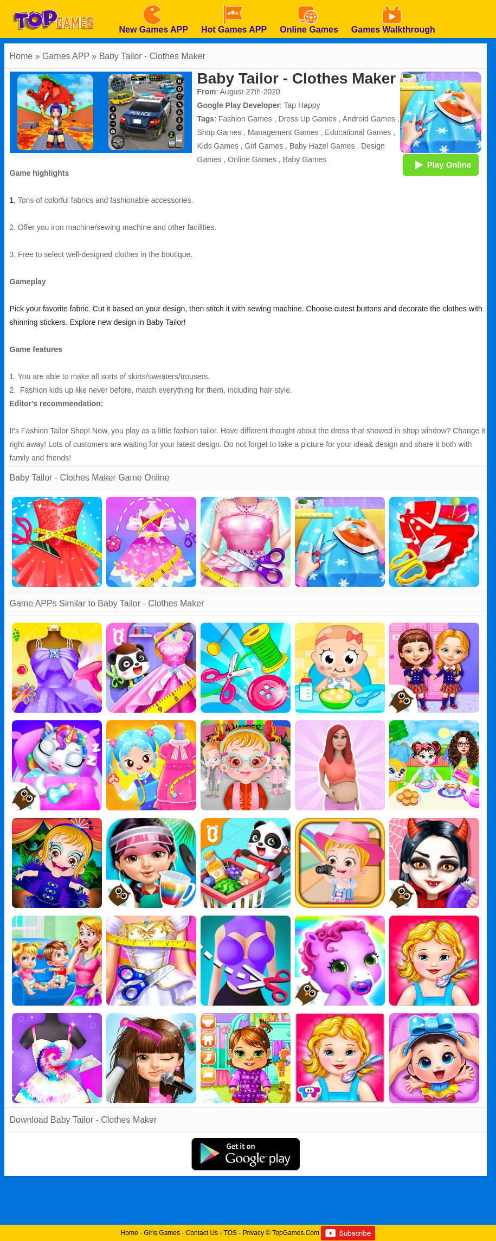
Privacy (253, 1233)
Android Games (369, 118)
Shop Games (219, 132)
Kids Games (218, 146)
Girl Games (263, 146)
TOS (230, 1233)
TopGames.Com (295, 1233)
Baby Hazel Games (322, 146)
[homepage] (53, 4)
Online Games (252, 159)
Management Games (283, 132)
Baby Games (304, 159)
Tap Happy (302, 105)
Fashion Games (245, 118)
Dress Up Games (307, 118)
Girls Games (162, 1233)
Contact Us (202, 1233)
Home (21, 56)
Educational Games (358, 132)
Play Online (441, 164)
